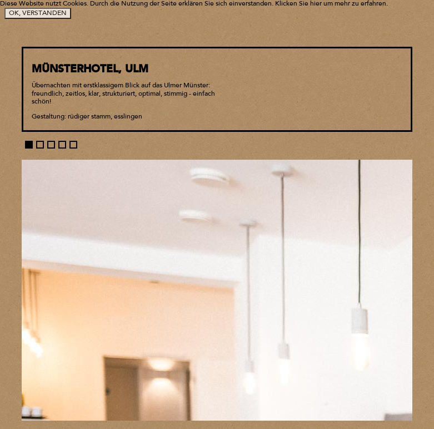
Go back (397, 22)
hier (316, 4)
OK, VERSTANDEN (38, 13)
